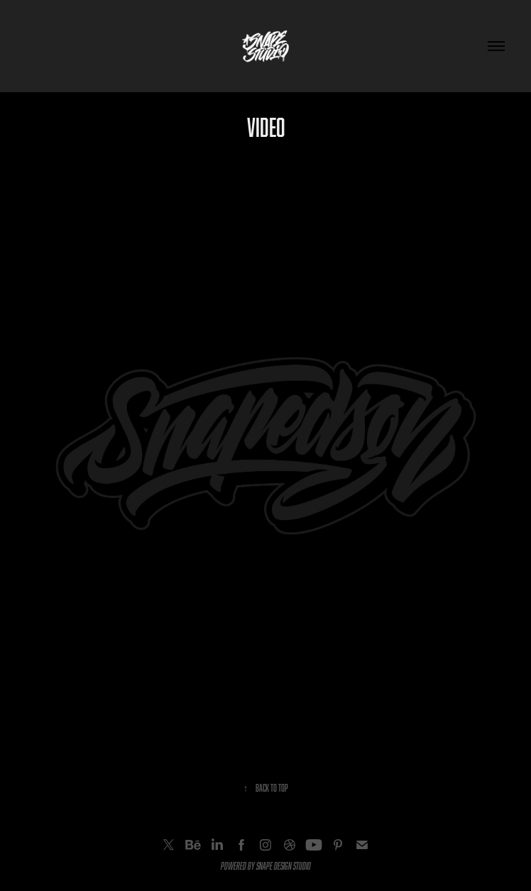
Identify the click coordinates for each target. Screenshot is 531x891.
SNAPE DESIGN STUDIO (283, 865)
